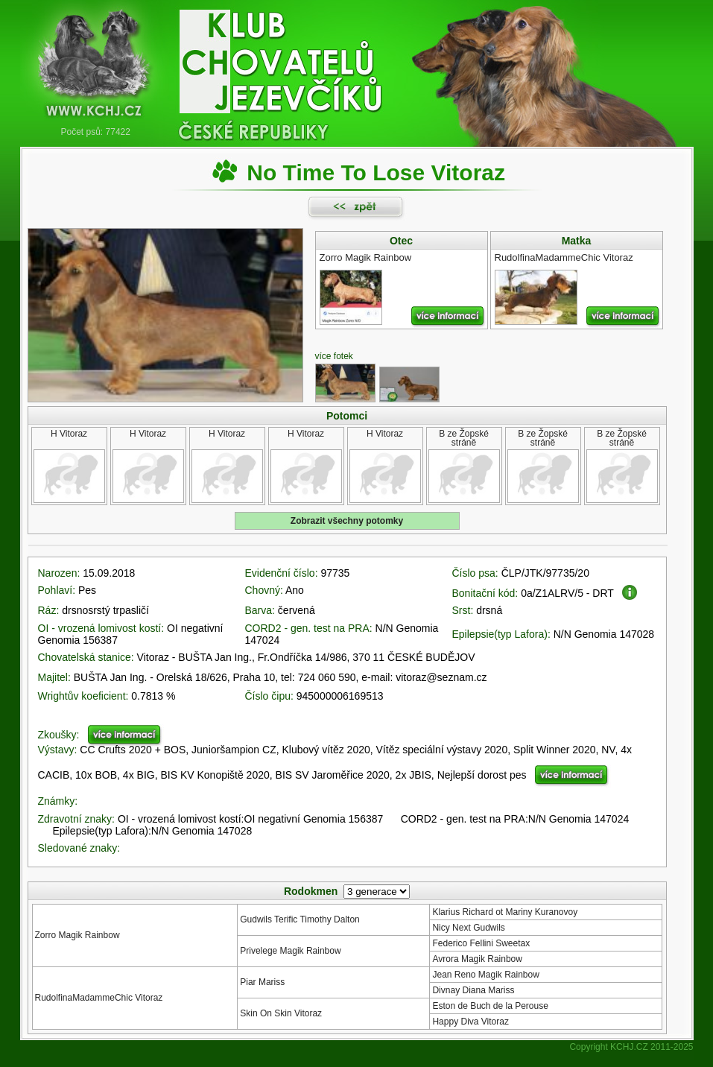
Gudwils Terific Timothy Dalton (300, 919)
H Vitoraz (69, 433)
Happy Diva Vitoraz (470, 1021)
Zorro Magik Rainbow (77, 935)
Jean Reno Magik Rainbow (485, 974)
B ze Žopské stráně (464, 438)
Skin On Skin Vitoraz (281, 1013)
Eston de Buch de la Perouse (490, 1006)
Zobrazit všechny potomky (347, 521)
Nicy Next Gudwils (468, 927)
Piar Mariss (262, 982)
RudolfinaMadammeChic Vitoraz (99, 997)
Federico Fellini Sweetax (481, 943)
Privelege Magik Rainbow (290, 951)
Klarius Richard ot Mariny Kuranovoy (504, 912)
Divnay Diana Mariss (473, 990)
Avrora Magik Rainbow (477, 959)
